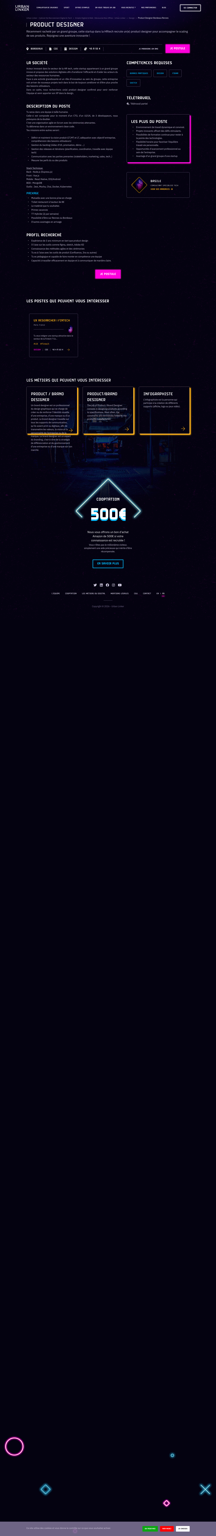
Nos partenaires (148, 8)
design (133, 18)
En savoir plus (108, 564)
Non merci (166, 1529)
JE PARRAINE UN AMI (147, 49)
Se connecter (190, 8)
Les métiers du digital (94, 594)
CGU (136, 594)
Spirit (66, 8)
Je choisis (182, 1529)
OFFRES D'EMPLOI (82, 8)
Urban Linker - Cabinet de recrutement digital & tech (49, 18)
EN (157, 594)
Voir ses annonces (162, 189)
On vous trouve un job (105, 8)
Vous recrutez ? (128, 8)
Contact (147, 594)
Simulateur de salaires (47, 8)
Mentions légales (120, 594)
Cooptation (71, 594)
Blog (164, 8)
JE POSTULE (177, 49)
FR (163, 594)
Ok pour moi (150, 1529)
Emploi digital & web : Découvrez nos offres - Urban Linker (101, 18)
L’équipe (56, 594)
